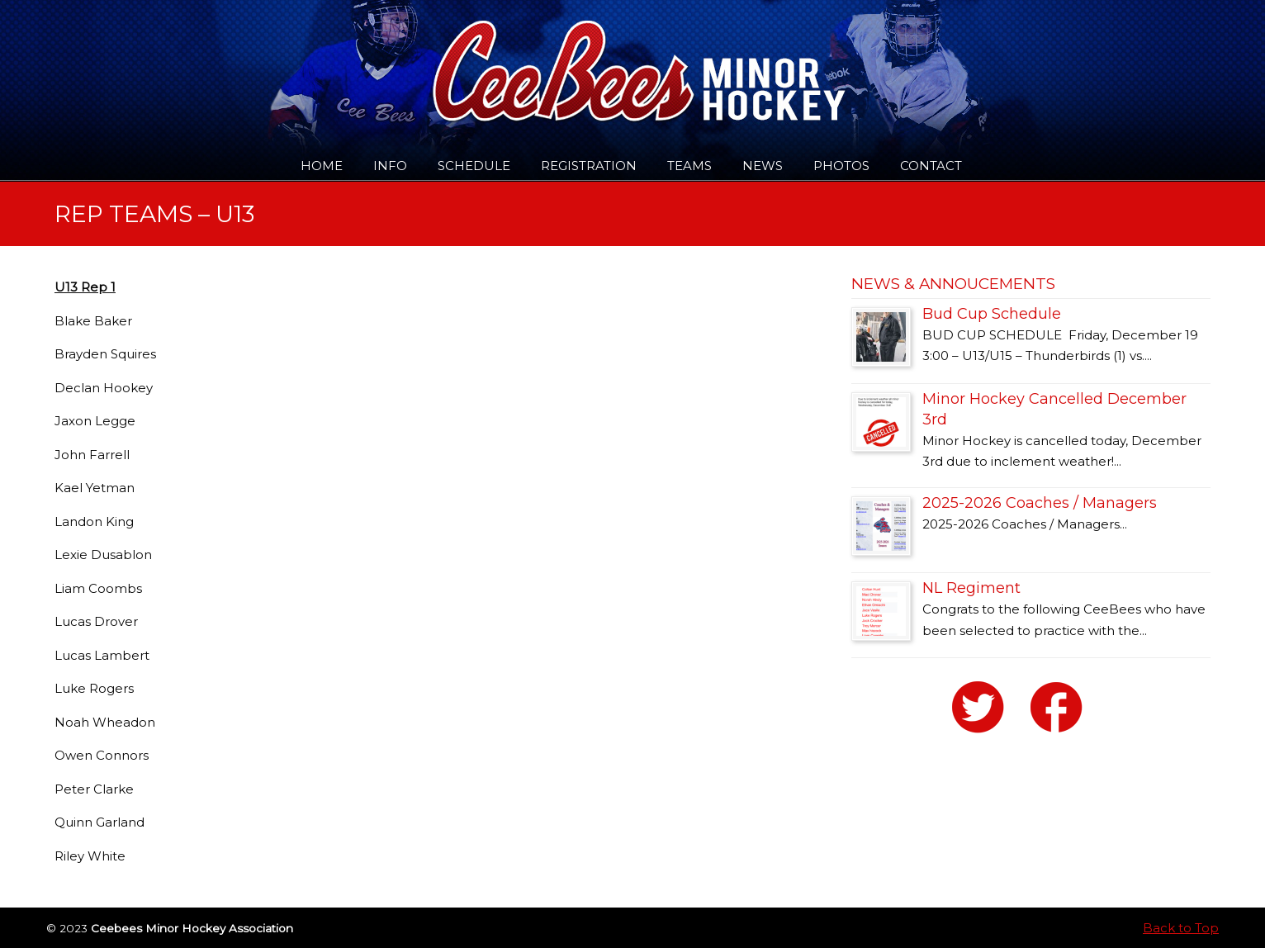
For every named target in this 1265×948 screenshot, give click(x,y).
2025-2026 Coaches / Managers (1039, 503)
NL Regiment (971, 588)
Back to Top (1181, 928)
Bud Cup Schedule (991, 314)
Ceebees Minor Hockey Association (223, 59)
